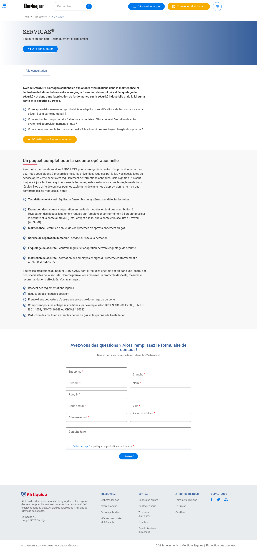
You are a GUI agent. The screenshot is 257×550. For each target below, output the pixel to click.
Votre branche (109, 506)
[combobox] (73, 6)
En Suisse (180, 506)
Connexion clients (148, 500)
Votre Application (66, 19)
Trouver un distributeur (144, 514)
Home (26, 30)
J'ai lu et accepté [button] (81, 459)
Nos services (40, 30)
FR (217, 6)
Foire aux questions (186, 500)
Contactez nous (147, 506)
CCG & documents (167, 545)
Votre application (110, 512)
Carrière (115, 19)
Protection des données (221, 545)
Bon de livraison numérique (147, 530)
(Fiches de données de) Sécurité (112, 520)
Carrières (180, 512)
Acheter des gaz (110, 500)
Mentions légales (192, 545)
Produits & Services (38, 19)
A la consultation (36, 83)
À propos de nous (94, 19)
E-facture (143, 522)
